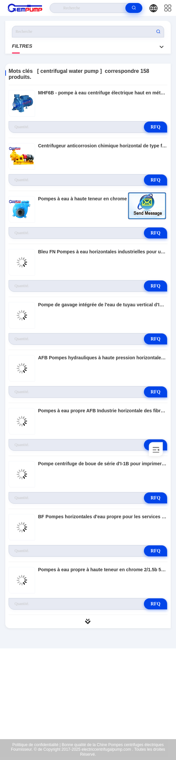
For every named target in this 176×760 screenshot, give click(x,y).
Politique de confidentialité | (36, 744)
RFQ (155, 127)
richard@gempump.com (92, 697)
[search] (133, 8)
